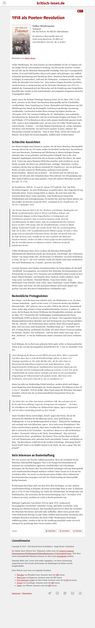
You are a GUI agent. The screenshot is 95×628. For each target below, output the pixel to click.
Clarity (19, 585)
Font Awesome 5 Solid (25, 580)
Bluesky (77, 531)
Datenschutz (27, 593)
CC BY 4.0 (67, 580)
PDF (80, 11)
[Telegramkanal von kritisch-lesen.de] (50, 593)
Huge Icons (21, 577)
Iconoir (19, 583)
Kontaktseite (62, 556)
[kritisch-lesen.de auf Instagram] (57, 593)
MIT (57, 575)
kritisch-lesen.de (51, 3)
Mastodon (50, 531)
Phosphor (20, 575)
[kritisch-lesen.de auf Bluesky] (72, 593)
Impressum (16, 593)
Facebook (64, 531)
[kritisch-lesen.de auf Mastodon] (65, 593)
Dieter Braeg (30, 58)
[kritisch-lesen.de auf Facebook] (80, 593)
